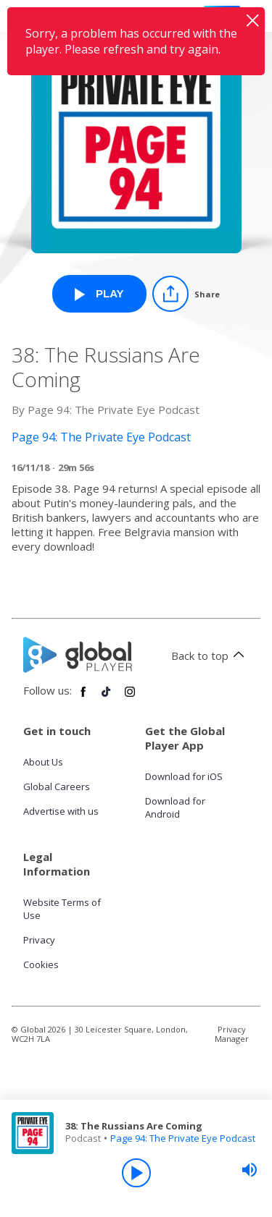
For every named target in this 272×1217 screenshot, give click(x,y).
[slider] (249, 1170)
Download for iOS (184, 776)
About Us (43, 761)
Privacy (39, 939)
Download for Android (175, 807)
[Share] (186, 294)
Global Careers (56, 786)
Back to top (210, 655)
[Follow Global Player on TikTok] (106, 697)
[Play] (136, 1172)
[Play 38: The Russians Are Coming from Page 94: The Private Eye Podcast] (99, 294)
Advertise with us (61, 811)
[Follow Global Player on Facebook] (83, 697)
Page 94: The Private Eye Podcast (182, 1138)
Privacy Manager (232, 1034)
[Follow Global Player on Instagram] (130, 697)
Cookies (41, 964)
